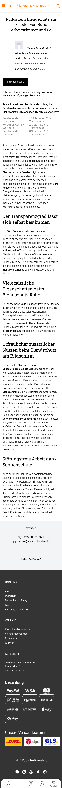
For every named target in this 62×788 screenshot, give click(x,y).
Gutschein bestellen (14, 670)
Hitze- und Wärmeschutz (33, 399)
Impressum (10, 596)
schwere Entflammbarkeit (30, 323)
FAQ (7, 605)
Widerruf (9, 643)
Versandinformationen (16, 634)
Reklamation (11, 638)
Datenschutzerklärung (16, 600)
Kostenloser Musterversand (18, 629)
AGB (7, 591)
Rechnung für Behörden (16, 609)
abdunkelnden (11, 250)
